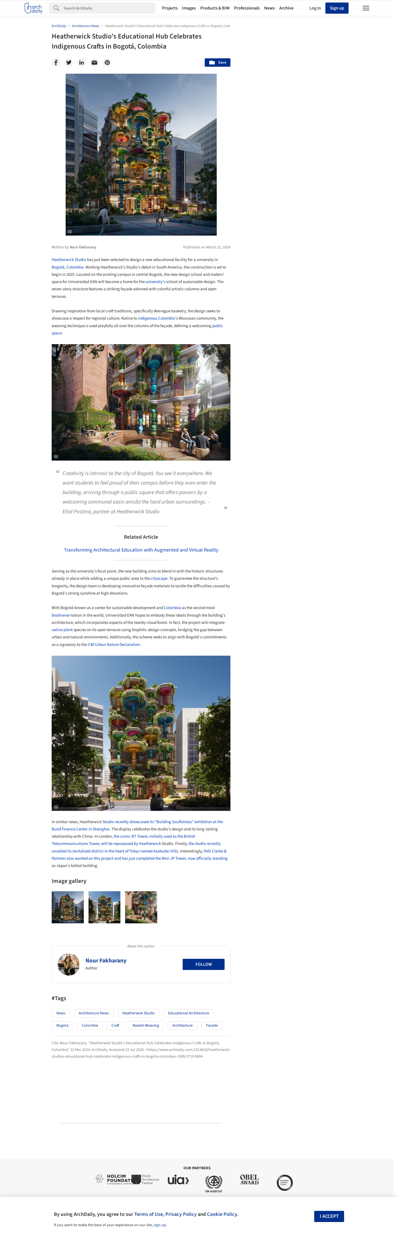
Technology (299, 742)
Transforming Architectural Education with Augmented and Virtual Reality (141, 550)
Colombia (75, 267)
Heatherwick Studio (69, 260)
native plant (62, 630)
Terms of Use (148, 1214)
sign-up (160, 1225)
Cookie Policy (222, 1214)
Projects (170, 8)
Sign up (337, 8)
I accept (329, 1216)
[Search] (109, 8)
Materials (329, 742)
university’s (155, 282)
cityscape (159, 578)
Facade (212, 1025)
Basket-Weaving (146, 1025)
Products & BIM (215, 8)
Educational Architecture (188, 1013)
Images (189, 8)
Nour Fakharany (106, 960)
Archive (286, 8)
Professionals (247, 8)
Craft (115, 1025)
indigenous (147, 318)
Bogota (62, 1025)
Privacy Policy (181, 1214)
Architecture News (94, 1013)
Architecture (182, 1025)
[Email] (94, 62)
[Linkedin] (81, 62)
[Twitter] (69, 62)
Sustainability (264, 742)
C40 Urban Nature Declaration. (114, 645)
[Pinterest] (107, 62)
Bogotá (58, 267)
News (269, 8)
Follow (204, 964)
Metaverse (261, 754)
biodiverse (61, 615)
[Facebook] (56, 62)
